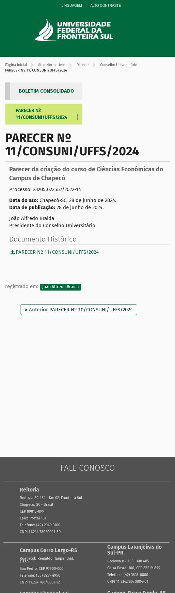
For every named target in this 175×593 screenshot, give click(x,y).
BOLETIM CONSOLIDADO (46, 91)
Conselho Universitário (118, 65)
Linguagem (72, 5)
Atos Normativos (51, 65)
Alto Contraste (105, 5)
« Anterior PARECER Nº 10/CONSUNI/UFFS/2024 (79, 310)
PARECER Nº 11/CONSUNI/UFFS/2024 (41, 114)
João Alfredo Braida (60, 286)
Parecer (83, 65)
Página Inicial (16, 65)
